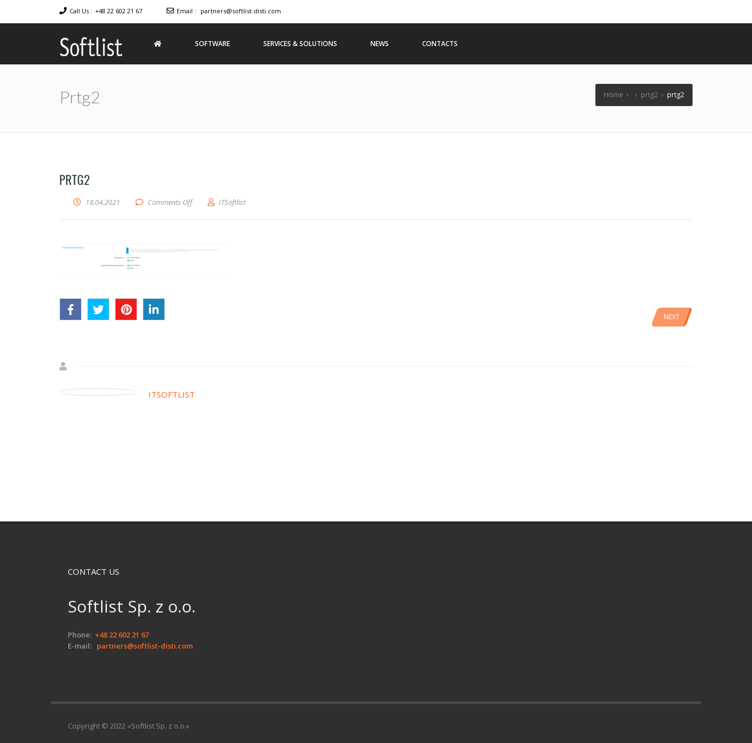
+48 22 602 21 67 (118, 11)
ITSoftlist (171, 394)
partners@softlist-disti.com (240, 11)
